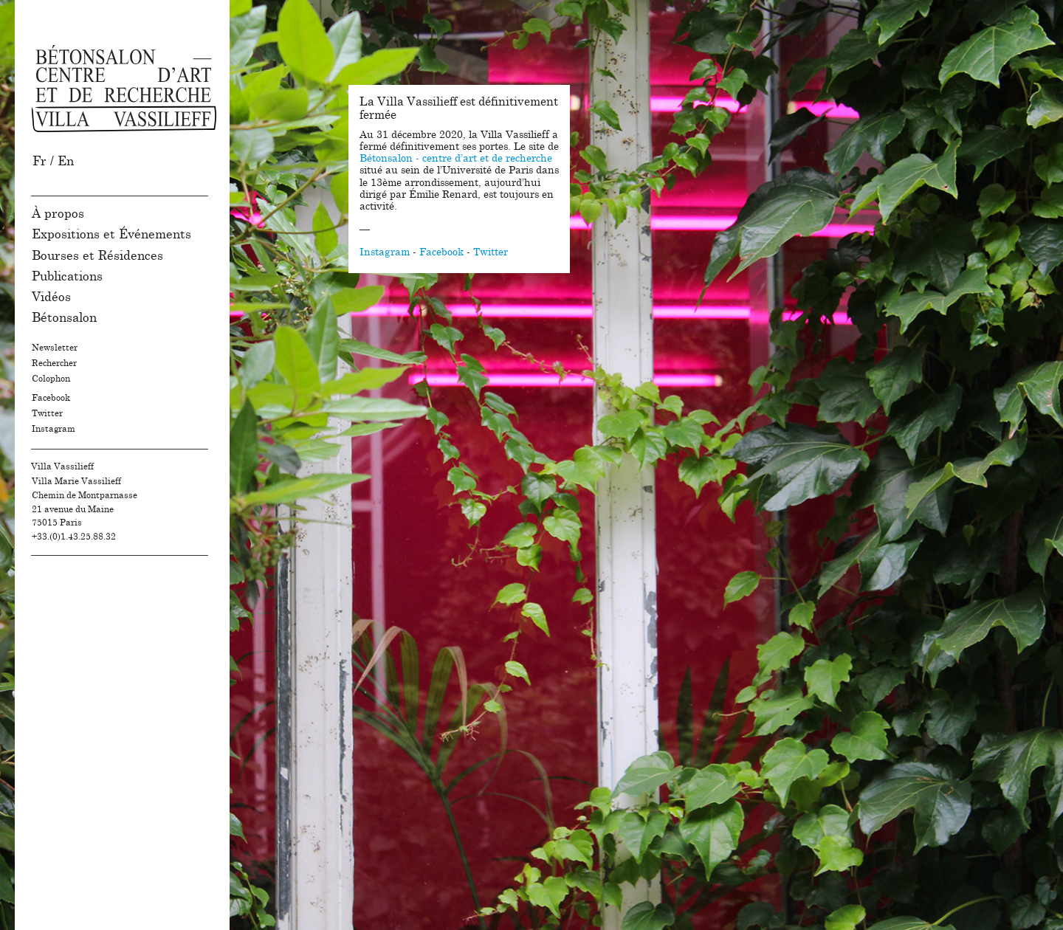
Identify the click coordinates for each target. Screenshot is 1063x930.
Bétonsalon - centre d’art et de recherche (456, 159)
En (66, 161)
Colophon (51, 378)
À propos (58, 213)
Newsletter (55, 347)
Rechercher (54, 363)
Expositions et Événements (111, 234)
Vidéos (51, 297)
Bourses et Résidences (97, 255)
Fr (39, 161)
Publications (67, 276)
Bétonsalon (64, 317)
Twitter (47, 413)
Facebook (51, 397)
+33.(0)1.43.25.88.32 (74, 536)
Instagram (53, 428)
